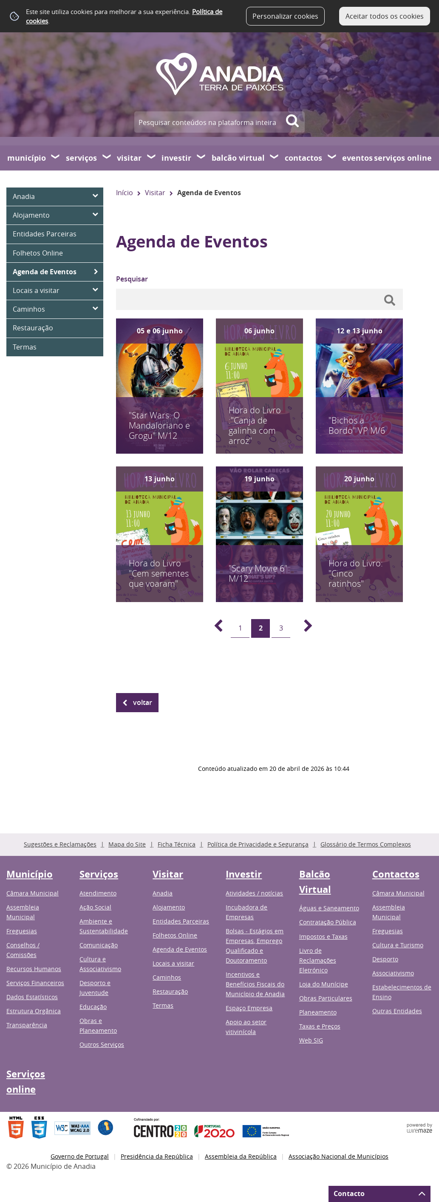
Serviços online (403, 158)
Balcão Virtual (238, 158)
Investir (176, 158)
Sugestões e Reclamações (60, 844)
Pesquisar (132, 279)
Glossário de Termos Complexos (365, 844)
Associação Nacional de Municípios (338, 1156)
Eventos (357, 158)
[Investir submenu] (201, 157)
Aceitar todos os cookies (385, 16)
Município (26, 158)
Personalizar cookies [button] (285, 16)
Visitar (129, 158)
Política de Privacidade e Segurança (258, 844)
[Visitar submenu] (151, 157)
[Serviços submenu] (107, 157)
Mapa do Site (127, 844)
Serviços (81, 158)
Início (124, 192)
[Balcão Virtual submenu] (274, 157)
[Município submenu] (55, 157)
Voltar (142, 702)
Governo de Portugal (80, 1156)
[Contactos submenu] (332, 157)
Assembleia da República (241, 1156)
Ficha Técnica (176, 844)
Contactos (303, 158)
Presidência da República (157, 1156)
